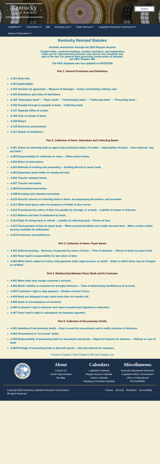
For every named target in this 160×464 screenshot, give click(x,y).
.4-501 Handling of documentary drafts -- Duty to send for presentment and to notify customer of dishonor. (74, 328)
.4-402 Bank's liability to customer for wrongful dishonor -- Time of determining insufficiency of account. (72, 286)
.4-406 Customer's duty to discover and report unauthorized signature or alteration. (60, 307)
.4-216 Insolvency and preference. (30, 235)
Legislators (15, 26)
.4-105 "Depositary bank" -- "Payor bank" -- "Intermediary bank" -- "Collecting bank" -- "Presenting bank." (73, 99)
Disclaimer (131, 390)
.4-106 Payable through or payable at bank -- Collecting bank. (46, 105)
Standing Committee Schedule (99, 381)
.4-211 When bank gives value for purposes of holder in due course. (50, 204)
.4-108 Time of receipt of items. (28, 116)
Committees (33, 27)
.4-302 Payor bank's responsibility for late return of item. (44, 256)
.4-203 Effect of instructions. (27, 162)
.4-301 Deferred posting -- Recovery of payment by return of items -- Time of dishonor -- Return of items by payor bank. (81, 250)
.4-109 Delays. (18, 121)
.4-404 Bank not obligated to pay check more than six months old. (49, 296)
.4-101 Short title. (20, 78)
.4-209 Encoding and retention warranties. (35, 194)
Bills (48, 27)
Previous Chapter (61, 354)
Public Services (85, 27)
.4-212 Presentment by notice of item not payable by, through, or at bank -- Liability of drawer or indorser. (73, 210)
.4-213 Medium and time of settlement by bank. (38, 215)
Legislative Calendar (99, 370)
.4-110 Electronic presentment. (28, 126)
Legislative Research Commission (117, 27)
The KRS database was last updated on (82, 63)
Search (144, 8)
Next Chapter (80, 354)
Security (119, 390)
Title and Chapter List (102, 354)
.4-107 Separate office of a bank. (29, 110)
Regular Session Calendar (99, 374)
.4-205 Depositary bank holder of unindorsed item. (40, 172)
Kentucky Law (63, 27)
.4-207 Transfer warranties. (26, 183)
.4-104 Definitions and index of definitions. (35, 94)
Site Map (60, 377)
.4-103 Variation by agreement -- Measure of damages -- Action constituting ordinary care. (64, 89)
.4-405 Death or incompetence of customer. (36, 302)
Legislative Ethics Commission (138, 374)
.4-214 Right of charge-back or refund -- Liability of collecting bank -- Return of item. (60, 220)
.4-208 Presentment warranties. (28, 188)
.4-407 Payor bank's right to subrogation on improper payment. (48, 312)
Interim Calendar (99, 377)
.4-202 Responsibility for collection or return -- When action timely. (50, 156)
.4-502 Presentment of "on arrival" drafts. (34, 333)
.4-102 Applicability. (21, 84)
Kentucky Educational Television (137, 370)
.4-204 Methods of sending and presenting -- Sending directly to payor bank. (56, 167)
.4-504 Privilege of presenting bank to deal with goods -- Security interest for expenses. (62, 348)
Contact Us (61, 370)
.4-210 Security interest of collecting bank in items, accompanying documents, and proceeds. (66, 199)
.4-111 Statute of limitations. (27, 132)
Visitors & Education (19, 33)
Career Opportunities (61, 374)
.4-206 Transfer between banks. (29, 178)
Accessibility (145, 390)
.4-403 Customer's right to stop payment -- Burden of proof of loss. (50, 291)
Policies (109, 390)
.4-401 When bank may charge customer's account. (40, 280)
